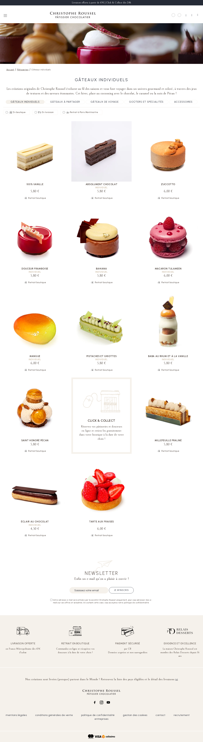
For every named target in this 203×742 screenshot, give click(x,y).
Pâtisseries (23, 69)
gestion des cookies (135, 715)
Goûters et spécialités (146, 101)
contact (160, 715)
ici (176, 679)
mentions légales (16, 715)
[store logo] (73, 15)
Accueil (10, 69)
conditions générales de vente (54, 715)
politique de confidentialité (98, 715)
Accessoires (183, 101)
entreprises (101, 718)
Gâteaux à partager (65, 101)
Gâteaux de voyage (105, 101)
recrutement (182, 715)
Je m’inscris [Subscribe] (121, 590)
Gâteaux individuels (25, 101)
